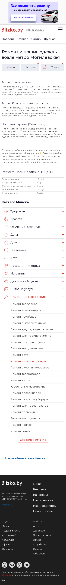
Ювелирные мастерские (28, 386)
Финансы (7, 549)
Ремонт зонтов (21, 431)
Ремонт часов (20, 380)
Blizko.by (6, 575)
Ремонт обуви (20, 354)
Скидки (36, 39)
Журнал (50, 39)
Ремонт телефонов (24, 304)
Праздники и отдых (22, 266)
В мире (37, 539)
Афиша (6, 544)
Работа (37, 521)
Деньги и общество (22, 281)
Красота (13, 219)
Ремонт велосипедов (26, 393)
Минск (6, 526)
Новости (8, 39)
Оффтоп (38, 549)
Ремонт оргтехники (24, 412)
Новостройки (43, 511)
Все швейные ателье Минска (23, 458)
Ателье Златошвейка (16, 82)
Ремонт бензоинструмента (29, 342)
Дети (11, 235)
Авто (10, 258)
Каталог (22, 39)
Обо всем (39, 553)
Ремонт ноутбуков (23, 316)
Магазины (14, 274)
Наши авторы (43, 500)
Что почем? (9, 535)
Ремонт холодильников (27, 348)
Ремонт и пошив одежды (28, 361)
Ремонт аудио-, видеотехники (32, 329)
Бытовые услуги (19, 289)
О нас (37, 484)
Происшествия (42, 535)
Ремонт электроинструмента (31, 335)
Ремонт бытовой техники (28, 323)
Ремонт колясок (22, 424)
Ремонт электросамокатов (29, 405)
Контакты (7, 504)
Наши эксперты (44, 505)
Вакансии (40, 495)
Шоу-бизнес (40, 544)
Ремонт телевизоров (25, 374)
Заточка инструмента (25, 418)
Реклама (39, 489)
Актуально (8, 539)
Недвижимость (11, 530)
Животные (15, 250)
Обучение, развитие (22, 227)
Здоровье (14, 211)
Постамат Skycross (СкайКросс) (23, 124)
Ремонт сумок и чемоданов (30, 367)
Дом (10, 242)
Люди (5, 521)
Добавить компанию (33, 439)
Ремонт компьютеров (26, 310)
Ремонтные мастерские (25, 297)
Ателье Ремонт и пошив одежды (25, 103)
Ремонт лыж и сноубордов (29, 399)
